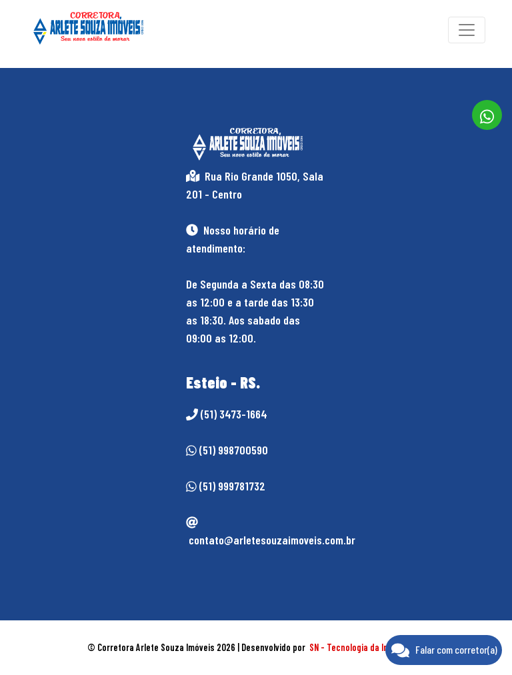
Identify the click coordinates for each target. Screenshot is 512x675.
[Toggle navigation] (466, 30)
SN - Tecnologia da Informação (367, 647)
